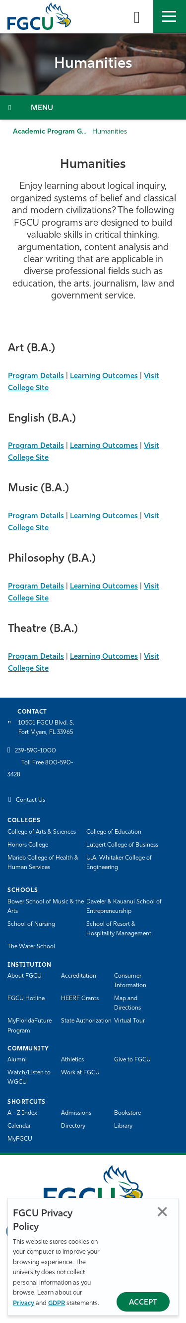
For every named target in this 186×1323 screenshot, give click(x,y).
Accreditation (78, 976)
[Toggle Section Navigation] (93, 107)
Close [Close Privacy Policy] (162, 1211)
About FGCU (24, 976)
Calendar (19, 1126)
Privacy (23, 1303)
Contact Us (30, 800)
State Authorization (86, 1021)
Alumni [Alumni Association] (17, 1060)
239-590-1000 (35, 751)
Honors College (27, 845)
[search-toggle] (137, 16)
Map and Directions (127, 1003)
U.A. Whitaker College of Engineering (119, 863)
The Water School (31, 947)
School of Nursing (31, 924)
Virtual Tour (129, 1021)
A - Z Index (22, 1113)
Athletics (72, 1060)
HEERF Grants (80, 999)
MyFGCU (19, 1139)
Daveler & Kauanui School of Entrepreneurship (124, 906)
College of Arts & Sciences (41, 832)
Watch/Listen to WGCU (29, 1077)
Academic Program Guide (54, 132)
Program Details (36, 376)
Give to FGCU (132, 1060)
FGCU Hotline (26, 999)
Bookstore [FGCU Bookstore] (127, 1113)
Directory (73, 1126)
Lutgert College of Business (122, 845)
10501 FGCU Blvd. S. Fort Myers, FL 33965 (46, 727)
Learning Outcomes (104, 376)
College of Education (113, 832)
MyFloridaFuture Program (29, 1025)
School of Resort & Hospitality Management (118, 929)
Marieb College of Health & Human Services (42, 863)
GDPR (56, 1303)
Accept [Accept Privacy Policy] (143, 1303)
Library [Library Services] (123, 1126)
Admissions (76, 1113)
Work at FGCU (80, 1073)
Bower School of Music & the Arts (45, 906)
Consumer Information (130, 981)
